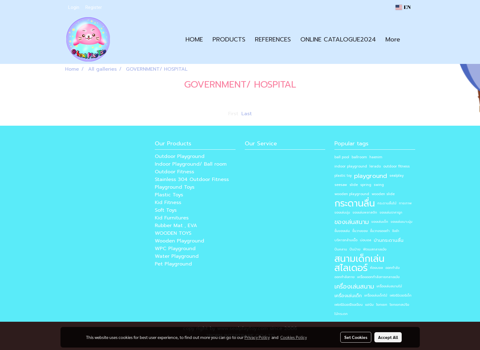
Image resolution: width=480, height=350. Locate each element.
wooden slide (383, 194)
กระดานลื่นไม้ (386, 203)
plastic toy (343, 175)
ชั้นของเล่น (342, 231)
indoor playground (350, 166)
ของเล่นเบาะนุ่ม (401, 221)
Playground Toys (174, 187)
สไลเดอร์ (351, 268)
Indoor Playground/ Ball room (191, 164)
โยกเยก (381, 304)
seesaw (340, 184)
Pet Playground (173, 264)
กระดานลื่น (354, 203)
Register (93, 7)
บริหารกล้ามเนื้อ (345, 240)
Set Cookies (355, 337)
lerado (375, 166)
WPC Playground (175, 248)
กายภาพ (405, 203)
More (392, 39)
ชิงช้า (395, 231)
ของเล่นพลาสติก (365, 212)
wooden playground (351, 194)
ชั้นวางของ (360, 231)
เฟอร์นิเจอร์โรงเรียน (348, 304)
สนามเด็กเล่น (359, 258)
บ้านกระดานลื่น (389, 240)
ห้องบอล (376, 267)
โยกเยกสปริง (399, 304)
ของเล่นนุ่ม (342, 212)
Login (73, 7)
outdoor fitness (396, 166)
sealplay (396, 175)
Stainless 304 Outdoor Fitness (192, 179)
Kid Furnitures (172, 218)
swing (379, 184)
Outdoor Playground (180, 156)
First (233, 113)
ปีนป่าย (355, 249)
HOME (194, 39)
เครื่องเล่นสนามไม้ (389, 286)
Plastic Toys (169, 195)
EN (403, 7)
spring (365, 184)
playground (370, 175)
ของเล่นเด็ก (379, 221)
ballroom (359, 157)
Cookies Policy (293, 337)
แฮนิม (369, 304)
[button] (410, 39)
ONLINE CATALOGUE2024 (338, 39)
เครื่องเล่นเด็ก (348, 295)
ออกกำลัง (392, 267)
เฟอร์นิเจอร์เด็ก (401, 295)
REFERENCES (273, 39)
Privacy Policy (257, 337)
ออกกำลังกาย (344, 277)
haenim (375, 157)
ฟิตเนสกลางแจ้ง (374, 249)
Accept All (388, 337)
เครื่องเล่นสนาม (354, 286)
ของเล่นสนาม (351, 221)
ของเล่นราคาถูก (391, 212)
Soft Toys (166, 210)
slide (353, 184)
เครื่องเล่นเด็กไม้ (375, 295)
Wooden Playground (179, 241)
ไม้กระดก (341, 314)
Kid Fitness (168, 202)
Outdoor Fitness (174, 171)
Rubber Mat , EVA (176, 225)
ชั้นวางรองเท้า (380, 231)
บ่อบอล (365, 240)
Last (246, 113)
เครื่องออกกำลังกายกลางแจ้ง (378, 277)
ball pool (341, 157)
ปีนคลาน (340, 249)
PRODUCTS (229, 39)
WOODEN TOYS (173, 233)
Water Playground (177, 256)
